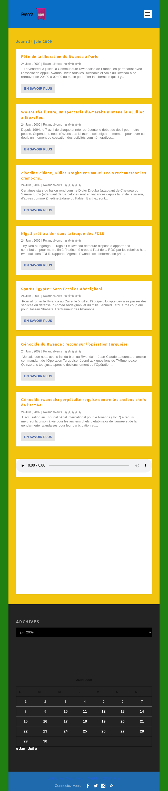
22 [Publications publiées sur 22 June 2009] (26, 731)
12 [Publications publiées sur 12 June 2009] (104, 711)
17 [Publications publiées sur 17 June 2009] (66, 721)
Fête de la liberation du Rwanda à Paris (59, 56)
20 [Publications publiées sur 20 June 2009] (123, 721)
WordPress (114, 778)
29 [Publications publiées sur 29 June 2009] (26, 741)
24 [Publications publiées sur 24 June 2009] (66, 731)
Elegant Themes (74, 778)
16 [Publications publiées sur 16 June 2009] (45, 721)
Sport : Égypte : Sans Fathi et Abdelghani (61, 288)
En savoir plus (38, 88)
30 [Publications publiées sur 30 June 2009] (45, 741)
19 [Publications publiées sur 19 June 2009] (104, 721)
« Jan (20, 749)
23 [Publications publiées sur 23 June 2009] (45, 731)
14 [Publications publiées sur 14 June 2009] (142, 711)
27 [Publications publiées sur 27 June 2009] (123, 731)
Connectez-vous (68, 786)
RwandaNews (52, 64)
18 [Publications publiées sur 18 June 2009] (85, 721)
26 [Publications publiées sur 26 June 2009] (104, 731)
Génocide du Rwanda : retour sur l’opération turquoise (74, 344)
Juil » (32, 749)
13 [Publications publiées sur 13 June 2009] (123, 711)
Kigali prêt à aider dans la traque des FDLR (63, 233)
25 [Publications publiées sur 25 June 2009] (85, 731)
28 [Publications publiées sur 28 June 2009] (142, 731)
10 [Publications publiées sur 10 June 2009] (66, 711)
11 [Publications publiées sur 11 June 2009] (85, 711)
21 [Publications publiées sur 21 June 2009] (142, 721)
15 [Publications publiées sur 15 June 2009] (26, 721)
